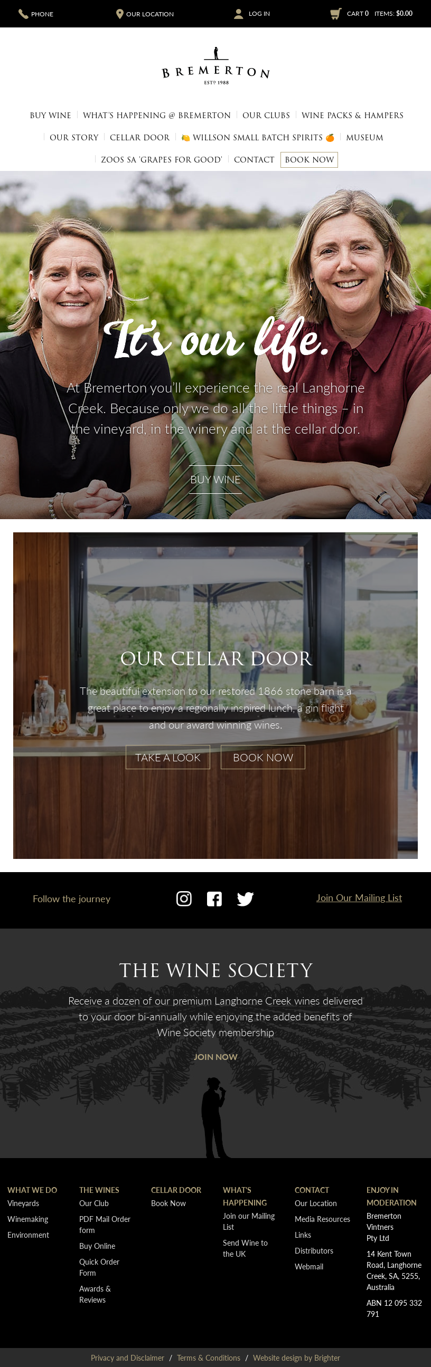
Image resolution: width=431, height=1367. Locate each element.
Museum (364, 138)
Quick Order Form (99, 1267)
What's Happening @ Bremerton (157, 115)
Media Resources (341, 154)
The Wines (99, 1189)
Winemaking (27, 1218)
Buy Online (97, 1245)
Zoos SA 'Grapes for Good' (161, 160)
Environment (28, 1234)
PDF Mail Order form (104, 1224)
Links (303, 1234)
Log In (259, 13)
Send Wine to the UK (245, 1248)
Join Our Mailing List (359, 897)
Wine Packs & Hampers (353, 115)
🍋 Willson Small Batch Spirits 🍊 (257, 138)
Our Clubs (266, 115)
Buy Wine (50, 115)
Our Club (94, 1203)
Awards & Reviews (95, 1294)
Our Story (74, 138)
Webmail (309, 1266)
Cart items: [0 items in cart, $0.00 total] (380, 13)
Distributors (314, 1250)
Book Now (309, 160)
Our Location (85, 154)
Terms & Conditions (208, 1357)
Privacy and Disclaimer (127, 1357)
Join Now (216, 1056)
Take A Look (168, 757)
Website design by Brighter (296, 1357)
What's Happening (245, 1196)
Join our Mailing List (249, 1221)
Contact (254, 160)
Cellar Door (140, 138)
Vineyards (23, 1203)
